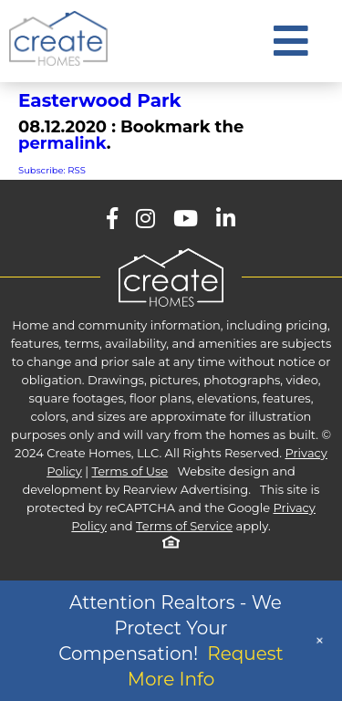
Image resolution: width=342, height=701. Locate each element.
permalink (62, 143)
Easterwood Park (99, 100)
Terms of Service (184, 525)
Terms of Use (130, 471)
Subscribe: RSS (52, 170)
